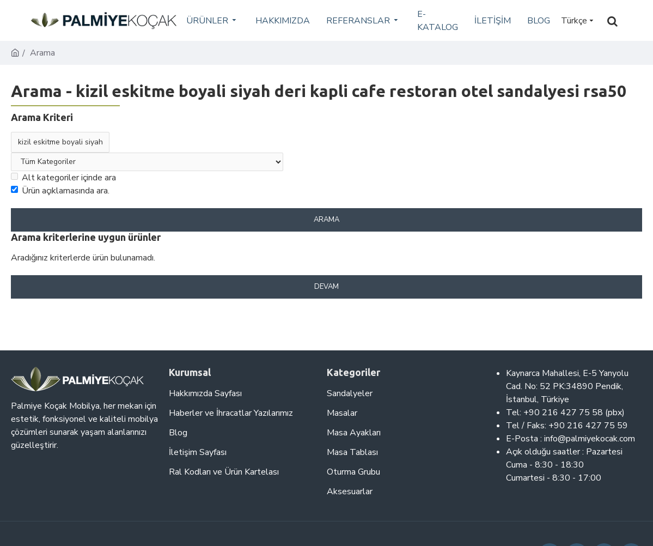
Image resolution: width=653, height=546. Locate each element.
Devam (326, 287)
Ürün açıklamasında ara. (60, 191)
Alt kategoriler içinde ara (63, 178)
